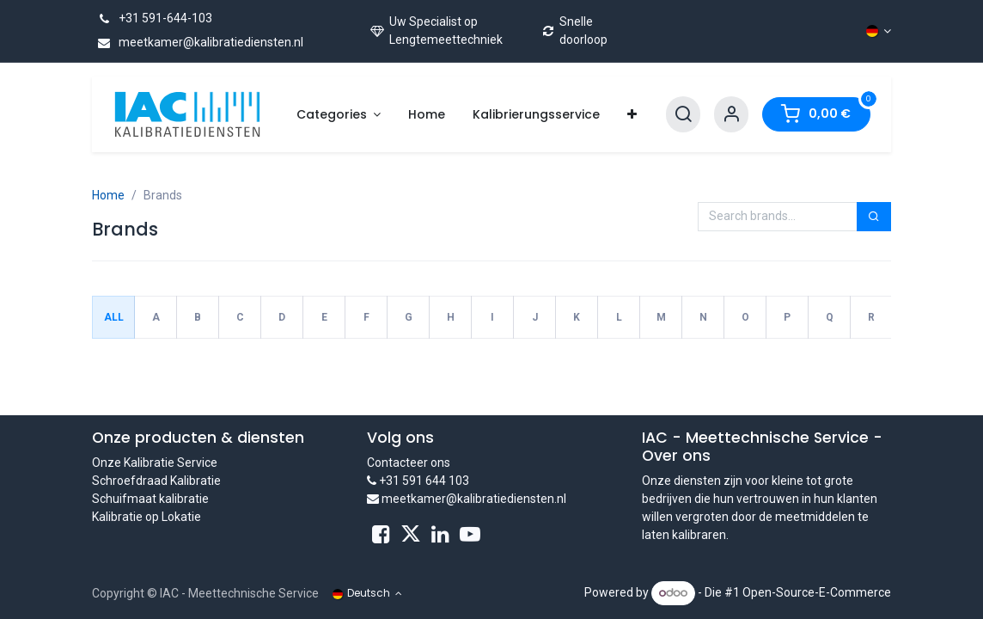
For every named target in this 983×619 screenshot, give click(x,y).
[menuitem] (339, 115)
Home (108, 195)
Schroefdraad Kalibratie (156, 480)
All (114, 317)
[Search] (683, 114)
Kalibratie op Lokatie (146, 517)
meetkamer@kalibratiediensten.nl (197, 42)
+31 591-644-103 (152, 18)
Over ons (676, 455)
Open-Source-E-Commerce (816, 592)
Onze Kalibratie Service (154, 462)
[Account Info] (731, 114)
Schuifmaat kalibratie (150, 499)
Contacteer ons (408, 462)
